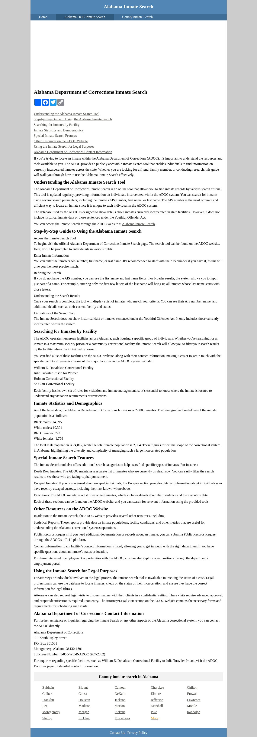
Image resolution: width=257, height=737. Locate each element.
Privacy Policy (137, 732)
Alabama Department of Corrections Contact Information (73, 152)
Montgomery (51, 712)
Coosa (82, 693)
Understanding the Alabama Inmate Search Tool (66, 114)
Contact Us (117, 732)
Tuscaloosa (122, 718)
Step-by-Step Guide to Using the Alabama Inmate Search (73, 119)
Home (43, 17)
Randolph (193, 712)
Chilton (192, 687)
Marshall (157, 706)
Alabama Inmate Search (128, 6)
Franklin (48, 700)
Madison (84, 706)
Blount (83, 687)
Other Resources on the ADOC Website (61, 141)
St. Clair (84, 718)
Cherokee (157, 687)
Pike (154, 712)
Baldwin (48, 687)
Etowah (192, 693)
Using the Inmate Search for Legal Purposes (64, 146)
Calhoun (120, 687)
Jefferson (157, 700)
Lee (45, 706)
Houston (84, 700)
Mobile (192, 706)
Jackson (120, 700)
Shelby (47, 718)
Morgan (83, 712)
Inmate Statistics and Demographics (58, 130)
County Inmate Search (137, 17)
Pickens (120, 712)
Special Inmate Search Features (55, 135)
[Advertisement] (128, 55)
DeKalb (120, 693)
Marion (120, 706)
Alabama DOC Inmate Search (84, 17)
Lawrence (193, 700)
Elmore (156, 693)
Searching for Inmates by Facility (57, 125)
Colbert (47, 693)
